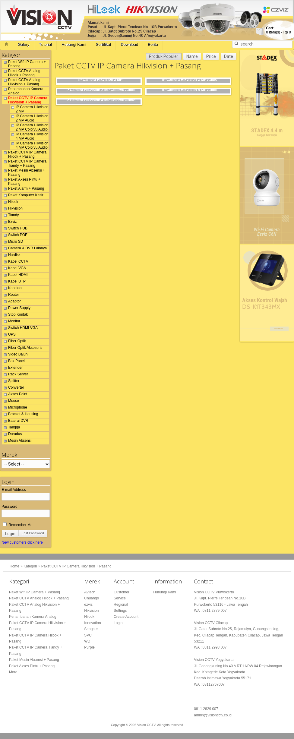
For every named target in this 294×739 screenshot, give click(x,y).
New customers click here (22, 542)
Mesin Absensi (16, 441)
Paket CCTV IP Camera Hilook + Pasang (24, 154)
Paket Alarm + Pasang (23, 189)
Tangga (11, 428)
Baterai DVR (15, 421)
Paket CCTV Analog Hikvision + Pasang (21, 82)
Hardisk (11, 256)
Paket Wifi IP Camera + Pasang (24, 64)
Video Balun (15, 355)
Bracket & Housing (20, 415)
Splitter (10, 382)
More (13, 672)
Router (10, 295)
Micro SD (12, 242)
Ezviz (9, 222)
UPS (9, 335)
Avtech (89, 592)
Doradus (12, 435)
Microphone (14, 408)
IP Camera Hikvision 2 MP (29, 109)
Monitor (11, 322)
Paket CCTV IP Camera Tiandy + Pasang (24, 163)
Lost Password (33, 533)
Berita (153, 44)
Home (14, 566)
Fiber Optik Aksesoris (22, 349)
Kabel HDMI (15, 276)
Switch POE (14, 236)
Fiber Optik (14, 342)
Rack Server (15, 375)
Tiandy (10, 216)
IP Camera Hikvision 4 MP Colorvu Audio (29, 145)
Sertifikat (103, 44)
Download (129, 44)
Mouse (10, 402)
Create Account (126, 616)
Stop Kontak (15, 315)
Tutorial (45, 44)
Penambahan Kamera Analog (22, 91)
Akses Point (14, 395)
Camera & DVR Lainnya (24, 249)
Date (228, 56)
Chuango (91, 598)
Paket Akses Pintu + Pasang (21, 181)
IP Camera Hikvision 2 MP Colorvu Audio (29, 127)
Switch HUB (14, 229)
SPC (88, 635)
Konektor (12, 289)
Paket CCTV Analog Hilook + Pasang (21, 73)
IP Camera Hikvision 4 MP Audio (29, 136)
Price (211, 56)
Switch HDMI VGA (20, 329)
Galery (23, 44)
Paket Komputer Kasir (22, 196)
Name (192, 56)
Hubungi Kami (74, 44)
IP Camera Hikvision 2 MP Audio (29, 118)
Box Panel (13, 362)
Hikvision (12, 209)
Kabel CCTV (15, 262)
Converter (13, 388)
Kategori (30, 566)
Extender (12, 368)
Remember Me (18, 525)
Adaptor (11, 302)
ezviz (88, 604)
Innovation (92, 623)
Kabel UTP (14, 282)
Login (10, 533)
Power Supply (16, 309)
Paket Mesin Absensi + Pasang (23, 172)
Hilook (10, 203)
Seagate (91, 629)
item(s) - (278, 30)
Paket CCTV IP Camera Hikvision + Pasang (24, 100)
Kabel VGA (14, 269)
